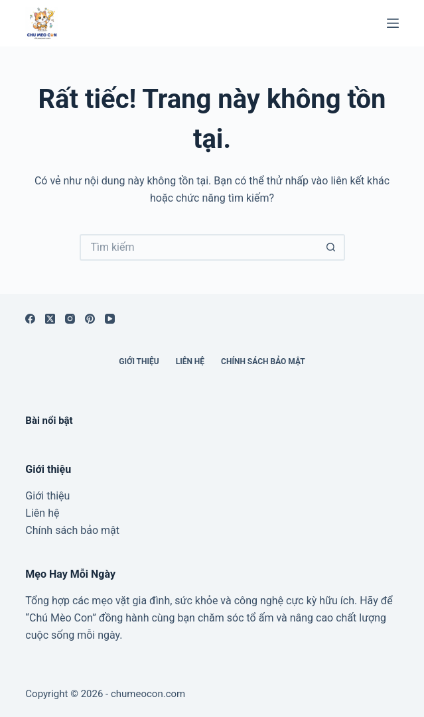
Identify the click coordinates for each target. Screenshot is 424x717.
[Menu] (393, 23)
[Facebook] (30, 319)
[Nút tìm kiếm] (331, 247)
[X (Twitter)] (50, 319)
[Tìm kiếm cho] (199, 247)
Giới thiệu (139, 361)
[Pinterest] (90, 319)
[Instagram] (70, 319)
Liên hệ (190, 361)
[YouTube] (110, 319)
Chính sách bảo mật (263, 361)
